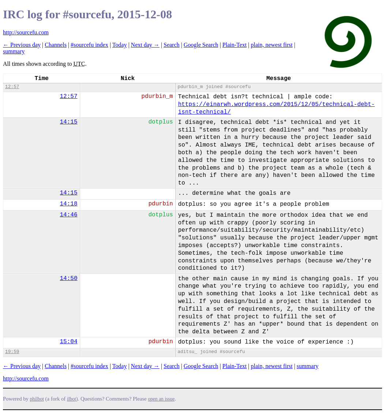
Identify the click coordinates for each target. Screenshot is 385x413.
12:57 (12, 87)
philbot (37, 399)
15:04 (69, 341)
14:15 (69, 122)
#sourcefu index (89, 45)
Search (172, 45)
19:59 (12, 352)
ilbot (71, 399)
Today (119, 45)
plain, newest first (271, 45)
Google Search (201, 45)
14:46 (69, 215)
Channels (56, 45)
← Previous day (22, 45)
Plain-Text (235, 45)
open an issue (161, 399)
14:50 (69, 278)
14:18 (69, 204)
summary (14, 51)
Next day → (145, 45)
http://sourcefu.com (26, 32)
